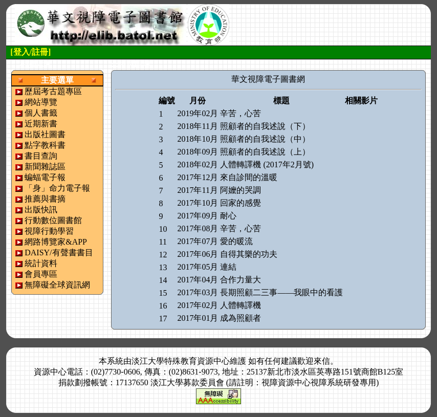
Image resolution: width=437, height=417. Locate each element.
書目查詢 (41, 155)
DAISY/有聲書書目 (59, 252)
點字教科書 (45, 145)
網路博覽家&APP (56, 241)
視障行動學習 (49, 231)
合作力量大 (240, 279)
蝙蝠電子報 (45, 177)
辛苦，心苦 (240, 113)
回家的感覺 (240, 203)
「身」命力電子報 (57, 188)
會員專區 (41, 274)
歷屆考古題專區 (53, 91)
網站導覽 (41, 102)
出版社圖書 (45, 134)
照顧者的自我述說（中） (265, 139)
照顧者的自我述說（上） (265, 151)
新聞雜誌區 (45, 166)
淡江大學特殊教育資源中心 (181, 361)
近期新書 (41, 123)
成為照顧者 (240, 318)
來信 (322, 361)
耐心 (228, 215)
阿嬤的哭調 (240, 190)
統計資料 (41, 263)
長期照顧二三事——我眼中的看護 (281, 292)
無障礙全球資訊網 (57, 284)
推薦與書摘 (45, 198)
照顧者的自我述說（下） (265, 126)
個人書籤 (41, 112)
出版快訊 (41, 209)
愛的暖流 (236, 241)
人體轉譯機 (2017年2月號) (267, 164)
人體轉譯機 (240, 305)
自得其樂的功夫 (248, 254)
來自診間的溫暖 (248, 177)
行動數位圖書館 (53, 220)
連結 (228, 266)
